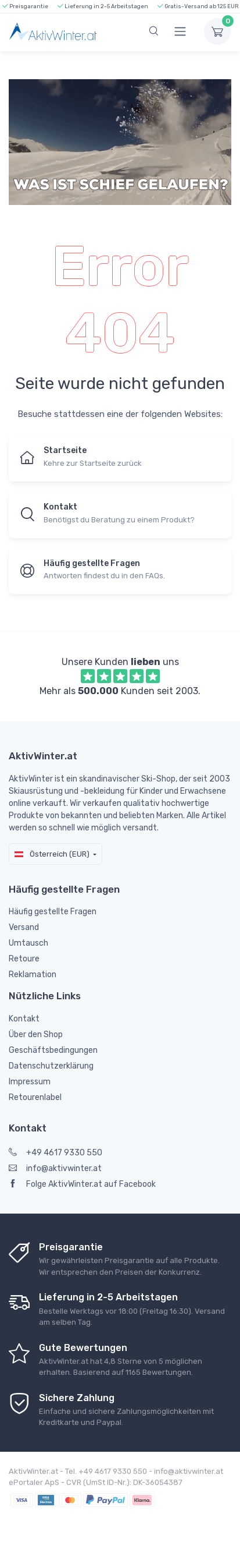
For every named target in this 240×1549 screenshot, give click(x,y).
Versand (24, 927)
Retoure (24, 959)
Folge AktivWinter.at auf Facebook (82, 1184)
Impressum (30, 1082)
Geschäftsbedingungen (53, 1050)
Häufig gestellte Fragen (52, 912)
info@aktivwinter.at (55, 1168)
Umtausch (28, 943)
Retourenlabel (35, 1097)
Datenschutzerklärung (51, 1066)
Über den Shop (36, 1034)
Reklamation (32, 974)
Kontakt (24, 1019)
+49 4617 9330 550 (55, 1153)
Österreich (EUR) (52, 854)
